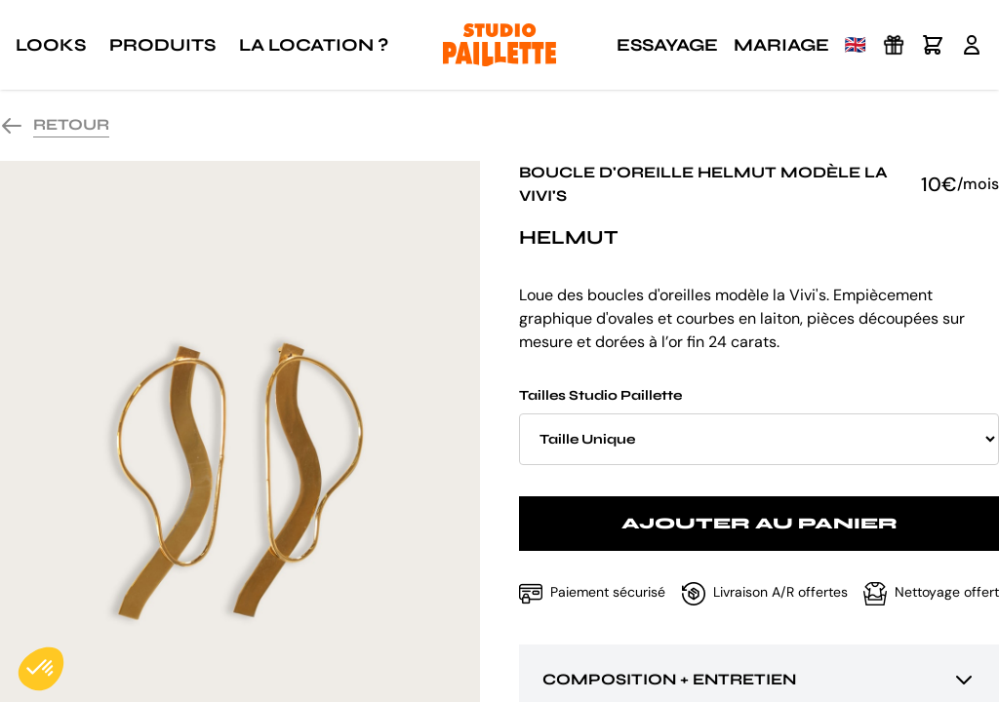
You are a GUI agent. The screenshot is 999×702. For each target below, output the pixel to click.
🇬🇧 (855, 45)
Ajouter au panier (759, 523)
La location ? (313, 45)
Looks (51, 45)
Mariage (781, 45)
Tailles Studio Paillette (759, 426)
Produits (162, 45)
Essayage (667, 45)
